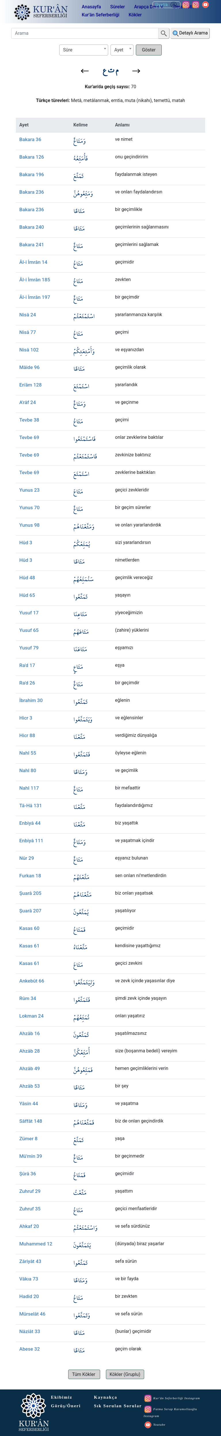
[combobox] (83, 50)
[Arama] (85, 33)
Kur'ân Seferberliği (100, 15)
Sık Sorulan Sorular (118, 1406)
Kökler (135, 15)
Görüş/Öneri (66, 1406)
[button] (85, 71)
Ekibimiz (61, 1397)
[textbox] (84, 50)
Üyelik (166, 4)
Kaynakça (105, 1397)
